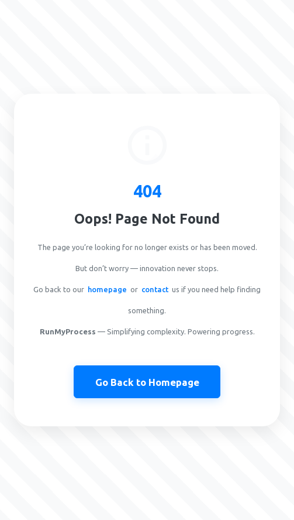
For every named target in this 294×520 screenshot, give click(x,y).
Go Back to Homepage (147, 382)
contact (154, 289)
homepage (107, 289)
